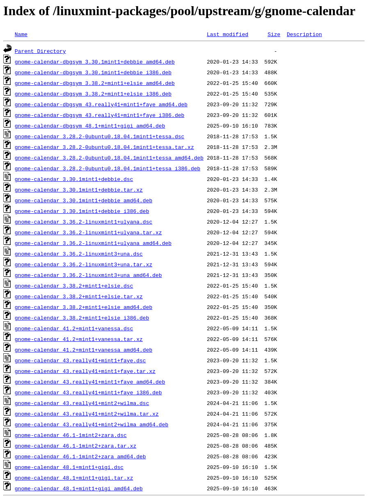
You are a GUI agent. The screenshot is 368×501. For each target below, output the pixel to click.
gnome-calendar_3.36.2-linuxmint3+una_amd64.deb (88, 275)
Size (273, 34)
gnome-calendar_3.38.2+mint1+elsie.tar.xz (79, 296)
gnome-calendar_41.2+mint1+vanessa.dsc (74, 328)
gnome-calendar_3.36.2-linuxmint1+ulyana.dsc (83, 221)
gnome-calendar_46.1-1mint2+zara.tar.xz (75, 445)
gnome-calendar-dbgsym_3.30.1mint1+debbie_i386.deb (93, 72)
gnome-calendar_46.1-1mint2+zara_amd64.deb (80, 456)
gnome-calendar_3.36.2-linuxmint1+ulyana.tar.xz (88, 232)
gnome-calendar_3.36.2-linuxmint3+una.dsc (79, 253)
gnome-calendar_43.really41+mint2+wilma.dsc (82, 403)
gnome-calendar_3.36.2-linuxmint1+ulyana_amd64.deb (93, 243)
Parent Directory (40, 51)
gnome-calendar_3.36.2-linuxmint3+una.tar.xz (83, 264)
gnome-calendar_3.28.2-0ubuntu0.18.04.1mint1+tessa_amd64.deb (109, 157)
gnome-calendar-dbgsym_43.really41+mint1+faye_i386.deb (99, 115)
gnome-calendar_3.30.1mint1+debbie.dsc (74, 179)
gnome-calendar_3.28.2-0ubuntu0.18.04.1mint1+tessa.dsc (99, 136)
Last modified (227, 34)
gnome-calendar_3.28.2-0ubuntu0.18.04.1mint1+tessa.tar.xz (104, 147)
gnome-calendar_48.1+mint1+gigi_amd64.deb (79, 488)
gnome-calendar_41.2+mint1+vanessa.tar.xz (79, 339)
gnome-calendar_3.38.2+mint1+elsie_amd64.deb (83, 307)
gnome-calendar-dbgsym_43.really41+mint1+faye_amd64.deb (101, 104)
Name (21, 34)
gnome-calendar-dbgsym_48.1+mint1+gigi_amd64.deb (90, 125)
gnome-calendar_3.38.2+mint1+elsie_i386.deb (82, 317)
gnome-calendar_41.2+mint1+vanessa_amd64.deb (83, 349)
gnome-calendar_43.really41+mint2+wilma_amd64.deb (91, 424)
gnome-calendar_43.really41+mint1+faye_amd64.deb (90, 381)
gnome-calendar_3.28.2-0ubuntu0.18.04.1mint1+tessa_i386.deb (107, 168)
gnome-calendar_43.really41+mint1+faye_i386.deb (88, 392)
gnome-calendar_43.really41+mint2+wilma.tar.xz (87, 413)
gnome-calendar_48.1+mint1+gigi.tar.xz (74, 477)
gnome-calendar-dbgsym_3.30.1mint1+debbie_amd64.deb (95, 61)
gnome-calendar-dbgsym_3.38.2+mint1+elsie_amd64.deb (95, 83)
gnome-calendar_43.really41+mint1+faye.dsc (80, 360)
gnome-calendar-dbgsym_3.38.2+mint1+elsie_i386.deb (93, 93)
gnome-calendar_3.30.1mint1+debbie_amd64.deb (83, 200)
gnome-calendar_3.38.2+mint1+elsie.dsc (74, 285)
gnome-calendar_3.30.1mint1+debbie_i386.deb (82, 211)
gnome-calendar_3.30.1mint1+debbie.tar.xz (79, 189)
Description (304, 34)
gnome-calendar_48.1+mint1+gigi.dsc (69, 467)
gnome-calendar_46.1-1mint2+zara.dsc (71, 435)
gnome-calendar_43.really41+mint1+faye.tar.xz (85, 371)
